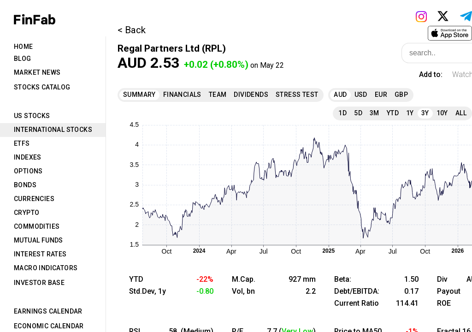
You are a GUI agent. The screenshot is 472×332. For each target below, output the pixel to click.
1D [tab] (342, 113)
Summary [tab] (139, 94)
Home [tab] (23, 46)
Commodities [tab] (36, 226)
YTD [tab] (393, 113)
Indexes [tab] (27, 157)
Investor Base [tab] (39, 282)
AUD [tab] (340, 94)
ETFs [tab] (22, 143)
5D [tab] (358, 113)
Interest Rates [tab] (40, 254)
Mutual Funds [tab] (38, 240)
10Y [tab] (442, 113)
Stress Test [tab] (297, 94)
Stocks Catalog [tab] (42, 87)
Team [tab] (218, 94)
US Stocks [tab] (32, 115)
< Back (132, 30)
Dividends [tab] (251, 94)
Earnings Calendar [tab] (48, 311)
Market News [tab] (37, 72)
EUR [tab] (381, 94)
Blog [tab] (22, 58)
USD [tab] (360, 94)
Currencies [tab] (34, 198)
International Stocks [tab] (53, 129)
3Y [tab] (425, 113)
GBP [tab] (401, 94)
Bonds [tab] (25, 185)
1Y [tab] (410, 113)
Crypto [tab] (26, 212)
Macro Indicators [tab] (45, 268)
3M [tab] (374, 113)
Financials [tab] (182, 94)
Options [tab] (28, 171)
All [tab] (460, 113)
